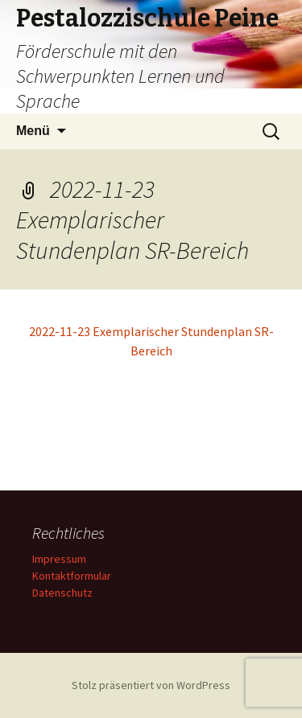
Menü (33, 130)
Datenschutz (62, 592)
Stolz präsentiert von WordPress (151, 685)
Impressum (59, 559)
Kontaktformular (71, 575)
